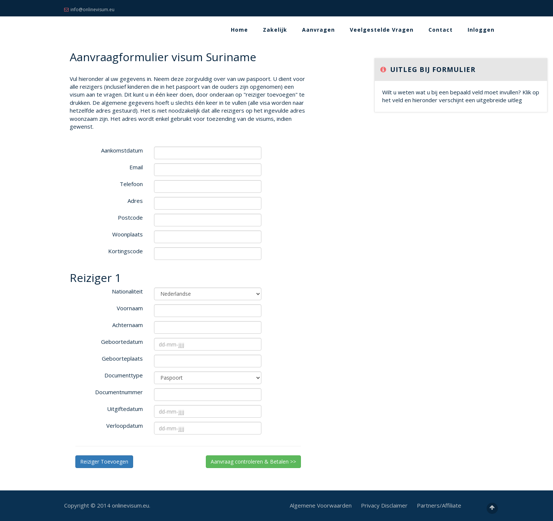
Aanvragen (318, 29)
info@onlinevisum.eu (89, 9)
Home (239, 29)
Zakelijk (275, 29)
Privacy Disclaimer (384, 505)
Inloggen (481, 29)
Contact (440, 29)
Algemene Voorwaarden (321, 505)
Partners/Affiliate (439, 505)
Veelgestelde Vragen (382, 29)
